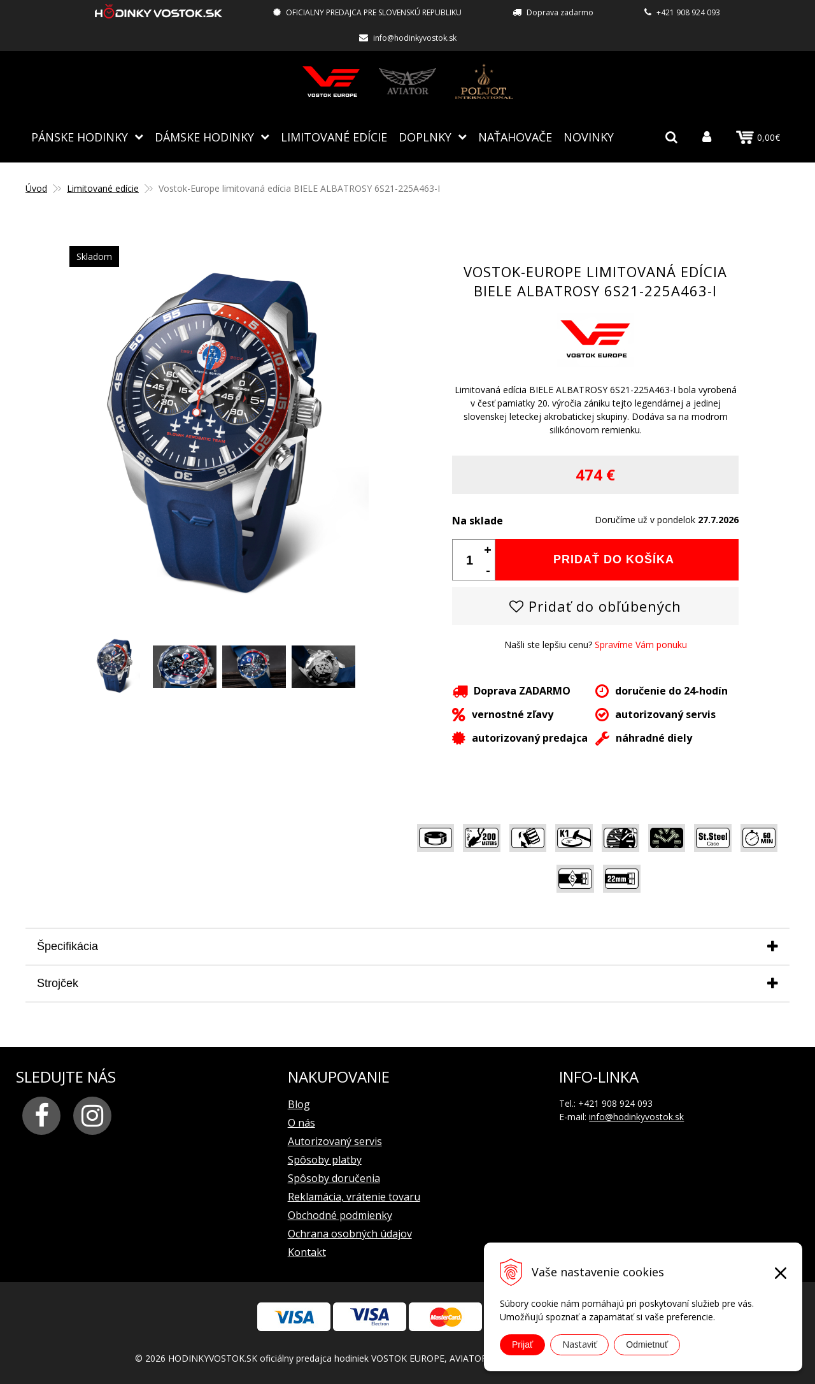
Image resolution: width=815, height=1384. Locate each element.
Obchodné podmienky (340, 1215)
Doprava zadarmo (560, 12)
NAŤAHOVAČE (515, 137)
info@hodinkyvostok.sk (415, 37)
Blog (299, 1104)
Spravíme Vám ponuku (641, 644)
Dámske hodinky (204, 137)
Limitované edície (334, 137)
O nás (301, 1123)
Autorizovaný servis (335, 1141)
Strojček (57, 983)
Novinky (588, 137)
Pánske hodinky (79, 137)
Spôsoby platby (325, 1160)
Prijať (522, 1344)
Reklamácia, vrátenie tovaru (354, 1197)
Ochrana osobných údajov (350, 1234)
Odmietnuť (647, 1344)
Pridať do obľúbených (595, 606)
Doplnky (425, 137)
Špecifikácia (67, 946)
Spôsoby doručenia (334, 1178)
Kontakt (307, 1252)
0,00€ (758, 138)
